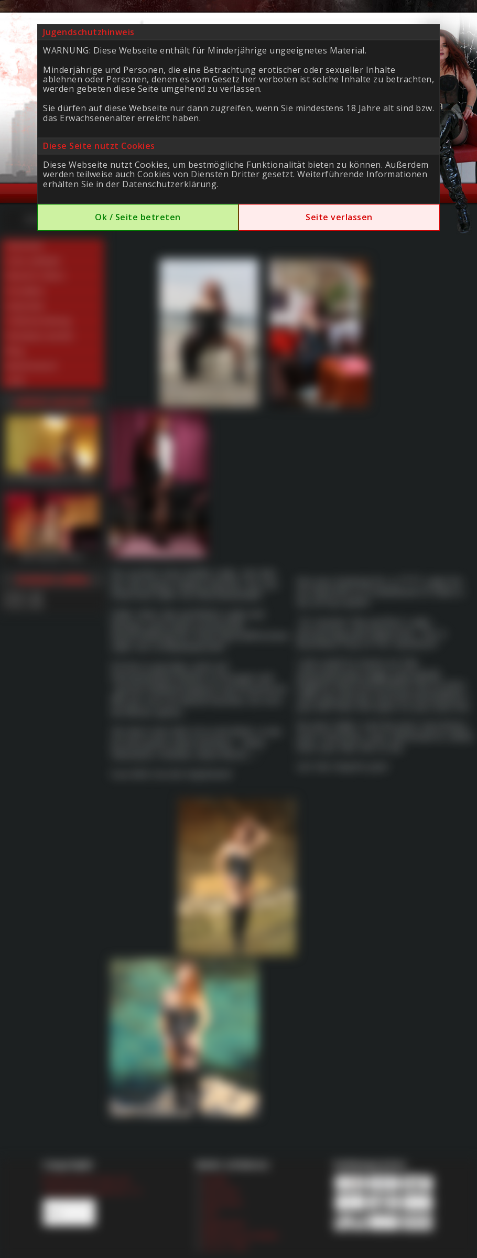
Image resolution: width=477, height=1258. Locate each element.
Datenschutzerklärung (169, 184)
